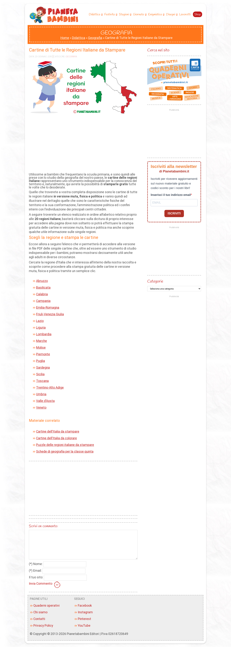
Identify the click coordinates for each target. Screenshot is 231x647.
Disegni (171, 14)
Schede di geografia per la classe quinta (64, 451)
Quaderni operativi (46, 605)
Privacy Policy (43, 625)
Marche (41, 341)
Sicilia (40, 374)
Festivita (110, 14)
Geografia (95, 38)
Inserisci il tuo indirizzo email (171, 194)
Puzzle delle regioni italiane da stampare (65, 445)
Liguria (41, 327)
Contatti (39, 619)
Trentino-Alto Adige (50, 387)
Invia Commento (45, 585)
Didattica (95, 14)
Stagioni (125, 14)
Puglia (40, 361)
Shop (197, 14)
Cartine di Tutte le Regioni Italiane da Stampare (77, 50)
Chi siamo (40, 612)
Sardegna (43, 367)
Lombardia (43, 334)
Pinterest (84, 619)
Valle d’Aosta (45, 401)
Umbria (41, 394)
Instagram (85, 612)
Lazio (40, 321)
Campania (43, 301)
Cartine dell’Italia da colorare (56, 438)
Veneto (41, 407)
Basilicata (43, 287)
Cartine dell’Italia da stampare (57, 431)
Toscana (42, 381)
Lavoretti (185, 14)
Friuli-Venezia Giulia (50, 314)
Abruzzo (42, 281)
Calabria (42, 294)
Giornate (139, 14)
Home (64, 38)
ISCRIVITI (174, 213)
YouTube (84, 625)
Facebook (85, 605)
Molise (41, 347)
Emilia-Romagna (47, 307)
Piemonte (43, 354)
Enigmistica (156, 14)
